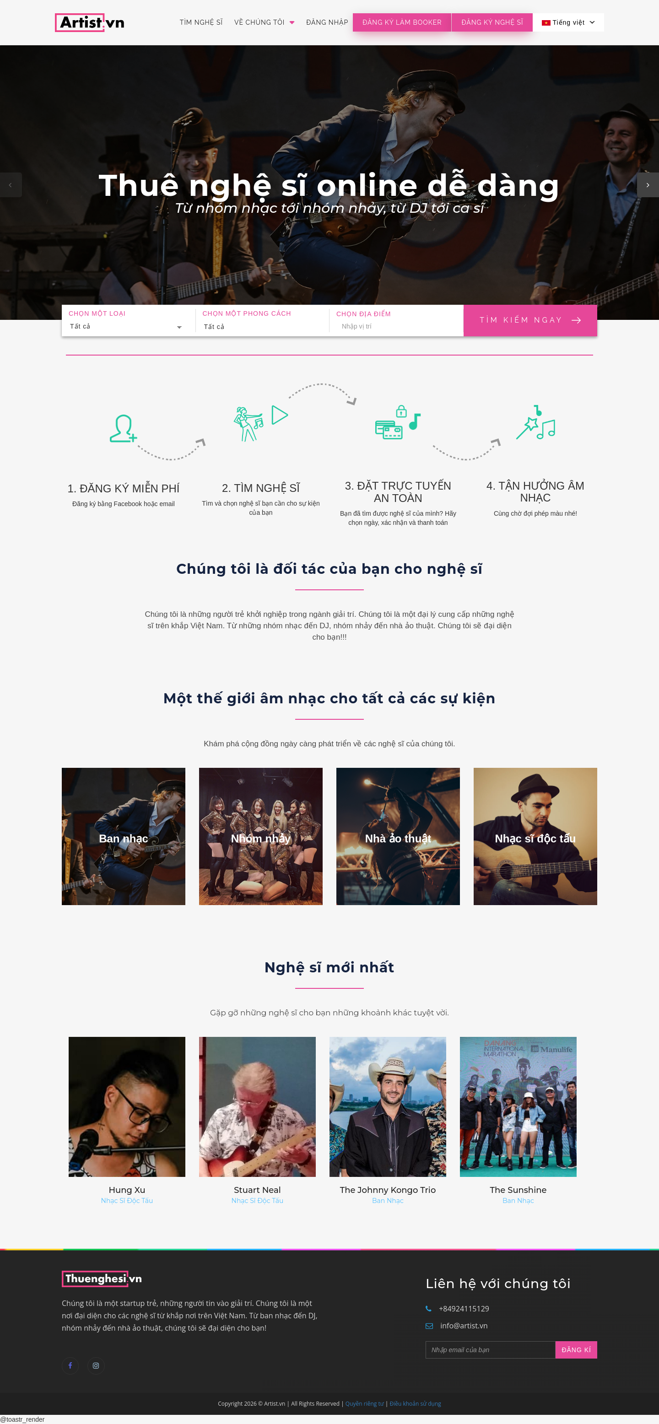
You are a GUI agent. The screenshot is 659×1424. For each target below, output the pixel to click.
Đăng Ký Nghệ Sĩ (492, 22)
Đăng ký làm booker (402, 22)
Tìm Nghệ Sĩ (201, 22)
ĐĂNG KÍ (576, 1350)
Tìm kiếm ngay (530, 320)
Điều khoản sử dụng (415, 1404)
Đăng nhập (327, 22)
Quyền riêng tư (365, 1404)
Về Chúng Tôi (264, 22)
